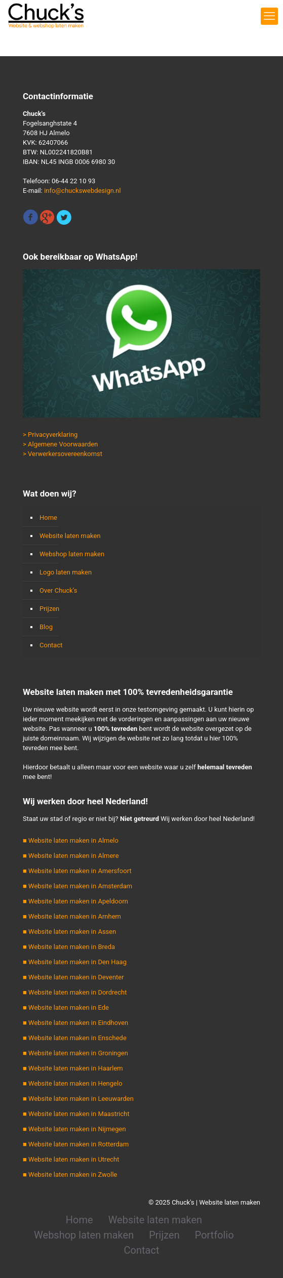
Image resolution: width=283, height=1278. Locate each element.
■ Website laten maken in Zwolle (70, 1174)
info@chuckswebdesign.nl (82, 190)
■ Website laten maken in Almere (71, 855)
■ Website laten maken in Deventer (73, 977)
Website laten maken (70, 536)
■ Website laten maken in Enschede (75, 1038)
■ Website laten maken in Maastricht (76, 1114)
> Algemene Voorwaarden (60, 444)
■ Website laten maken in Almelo (70, 840)
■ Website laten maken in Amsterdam (77, 886)
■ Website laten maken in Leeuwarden (78, 1098)
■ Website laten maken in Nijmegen (74, 1129)
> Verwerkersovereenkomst (62, 454)
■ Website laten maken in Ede (66, 1007)
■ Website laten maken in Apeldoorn (75, 901)
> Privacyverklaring (50, 434)
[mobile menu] (269, 16)
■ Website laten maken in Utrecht (71, 1159)
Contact (50, 645)
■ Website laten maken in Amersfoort (77, 871)
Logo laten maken (65, 572)
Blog (46, 627)
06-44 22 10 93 (73, 181)
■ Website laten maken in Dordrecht (75, 992)
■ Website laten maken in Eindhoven (75, 1022)
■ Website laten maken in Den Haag (75, 962)
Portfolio (214, 1235)
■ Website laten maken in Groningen (75, 1053)
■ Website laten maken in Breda (69, 947)
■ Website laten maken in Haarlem (73, 1068)
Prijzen (49, 608)
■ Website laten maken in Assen (69, 931)
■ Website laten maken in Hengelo (73, 1083)
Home (48, 517)
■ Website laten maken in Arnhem (72, 916)
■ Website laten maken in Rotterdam (76, 1144)
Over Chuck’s (58, 590)
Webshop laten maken (71, 554)
